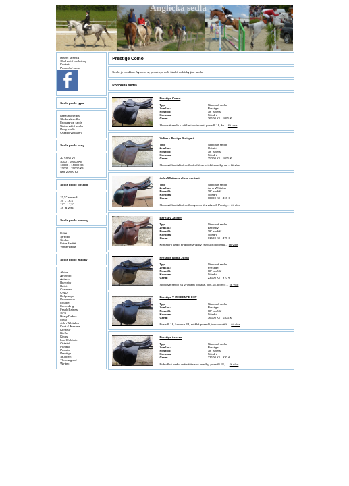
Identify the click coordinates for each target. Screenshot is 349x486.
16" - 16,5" (67, 200)
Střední (65, 236)
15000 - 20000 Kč (72, 168)
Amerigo (65, 275)
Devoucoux (67, 299)
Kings (64, 336)
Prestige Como (169, 98)
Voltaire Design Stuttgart (176, 138)
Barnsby (65, 282)
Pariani (65, 346)
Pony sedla (67, 129)
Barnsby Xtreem (170, 217)
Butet (63, 286)
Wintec (64, 363)
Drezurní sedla (69, 115)
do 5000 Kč (67, 158)
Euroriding (67, 306)
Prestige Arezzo (170, 337)
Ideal (63, 319)
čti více (233, 125)
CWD (63, 292)
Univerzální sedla (71, 126)
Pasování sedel (70, 68)
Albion (64, 272)
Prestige (65, 353)
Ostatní (65, 343)
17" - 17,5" (67, 204)
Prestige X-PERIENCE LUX (177, 297)
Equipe (65, 302)
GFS (63, 313)
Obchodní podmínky (73, 61)
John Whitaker (69, 323)
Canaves (66, 289)
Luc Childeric (68, 340)
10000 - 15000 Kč (72, 165)
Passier (65, 350)
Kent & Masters (70, 326)
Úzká (63, 233)
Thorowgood (68, 360)
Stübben (65, 356)
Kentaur (65, 329)
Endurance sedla (71, 122)
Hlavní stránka (69, 57)
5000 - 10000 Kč (71, 161)
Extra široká (68, 243)
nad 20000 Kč (69, 171)
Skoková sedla (69, 119)
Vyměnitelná (68, 246)
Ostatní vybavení (71, 132)
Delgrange (67, 296)
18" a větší (67, 207)
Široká (64, 240)
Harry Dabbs (68, 316)
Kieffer (64, 333)
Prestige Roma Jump (174, 257)
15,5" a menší (69, 197)
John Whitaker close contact (179, 178)
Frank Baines (69, 309)
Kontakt (65, 64)
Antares (65, 279)
